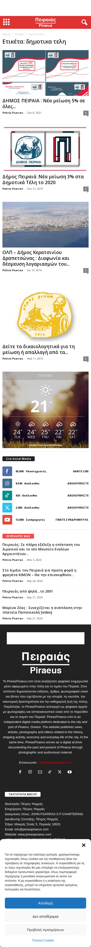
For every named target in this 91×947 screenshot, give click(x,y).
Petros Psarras (12, 112)
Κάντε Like (81, 471)
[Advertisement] (45, 8)
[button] (83, 845)
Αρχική (6, 34)
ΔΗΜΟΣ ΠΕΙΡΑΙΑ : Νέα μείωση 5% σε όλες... (43, 104)
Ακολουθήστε (78, 483)
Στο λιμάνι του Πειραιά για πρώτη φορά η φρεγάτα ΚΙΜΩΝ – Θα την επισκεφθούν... (39, 572)
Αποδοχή (45, 903)
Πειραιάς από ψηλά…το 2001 (27, 591)
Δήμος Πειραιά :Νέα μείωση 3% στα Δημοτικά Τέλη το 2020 (43, 179)
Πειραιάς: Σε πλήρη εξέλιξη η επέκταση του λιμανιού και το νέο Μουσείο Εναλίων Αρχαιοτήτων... (41, 549)
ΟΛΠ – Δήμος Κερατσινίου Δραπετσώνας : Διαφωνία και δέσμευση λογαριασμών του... (35, 258)
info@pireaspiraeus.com (55, 762)
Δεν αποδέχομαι (45, 916)
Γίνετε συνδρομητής (72, 519)
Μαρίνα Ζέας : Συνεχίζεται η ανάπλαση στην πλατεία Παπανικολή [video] (42, 610)
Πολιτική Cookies (43, 940)
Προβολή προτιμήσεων (45, 930)
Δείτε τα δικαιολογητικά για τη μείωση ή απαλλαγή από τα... (38, 349)
